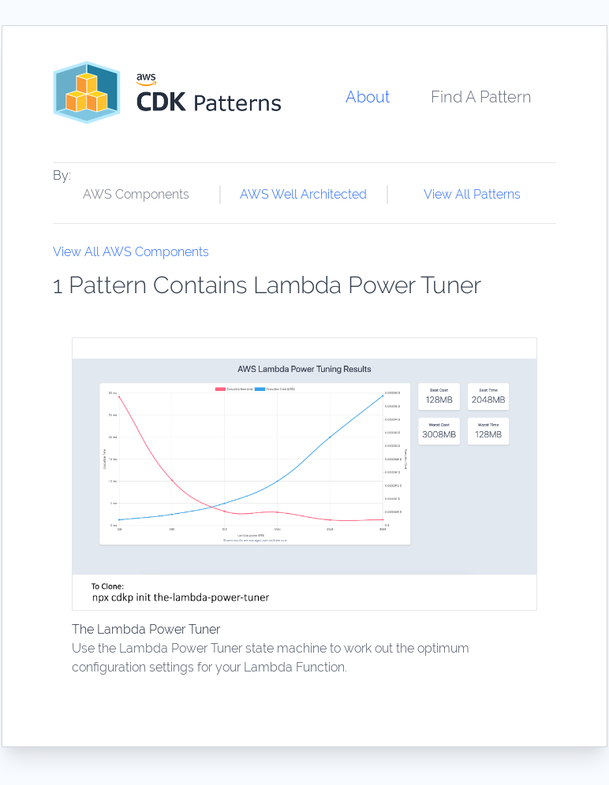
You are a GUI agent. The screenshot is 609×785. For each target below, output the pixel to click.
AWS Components (136, 194)
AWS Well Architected (303, 194)
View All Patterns (472, 194)
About (368, 96)
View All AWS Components (131, 251)
